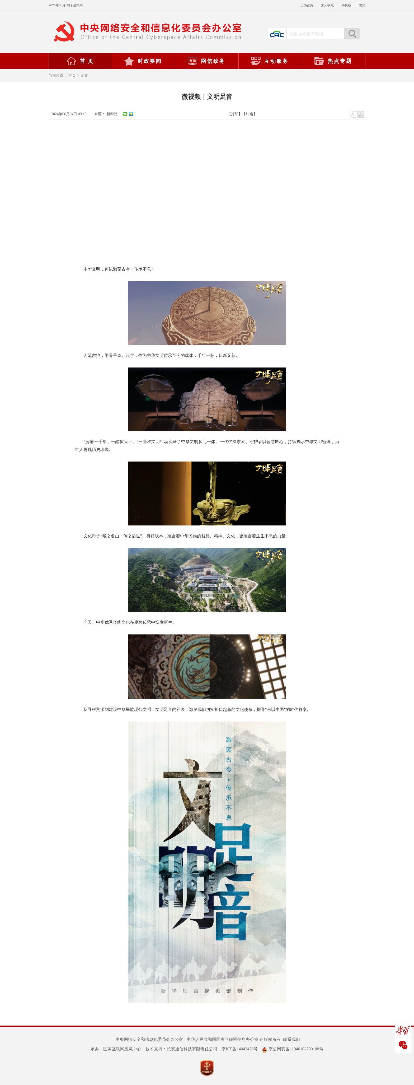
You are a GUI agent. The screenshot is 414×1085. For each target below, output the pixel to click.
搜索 (352, 33)
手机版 (346, 5)
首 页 (80, 61)
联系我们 (291, 1039)
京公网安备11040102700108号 (292, 1049)
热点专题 (333, 61)
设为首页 (306, 5)
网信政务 (206, 61)
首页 (72, 75)
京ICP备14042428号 (240, 1049)
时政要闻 (143, 61)
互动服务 (270, 61)
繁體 (362, 5)
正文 (84, 75)
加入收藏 (327, 5)
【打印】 (234, 114)
